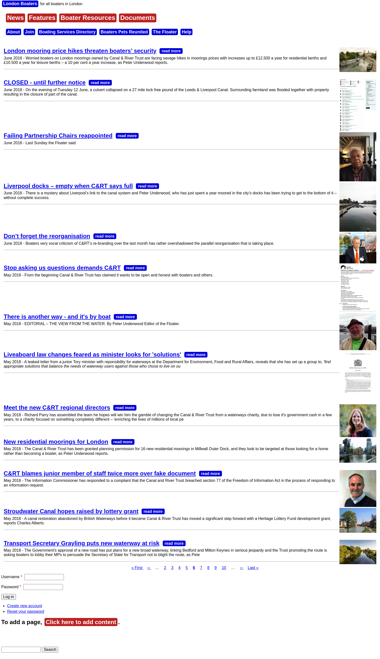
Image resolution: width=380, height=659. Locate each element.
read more (170, 51)
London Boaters (20, 3)
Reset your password (25, 611)
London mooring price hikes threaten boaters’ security (80, 50)
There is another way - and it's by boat (57, 316)
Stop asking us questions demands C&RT (62, 267)
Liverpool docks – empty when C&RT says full (68, 186)
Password (9, 587)
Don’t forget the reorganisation (47, 236)
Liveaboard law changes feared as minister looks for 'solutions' (92, 354)
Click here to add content (81, 622)
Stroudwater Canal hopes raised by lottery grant (71, 511)
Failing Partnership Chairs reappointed (58, 135)
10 (224, 568)
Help (186, 31)
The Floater (165, 31)
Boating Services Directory (67, 31)
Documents (137, 17)
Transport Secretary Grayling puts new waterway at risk (82, 543)
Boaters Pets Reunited (124, 31)
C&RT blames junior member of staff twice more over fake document (100, 473)
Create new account (24, 606)
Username (10, 577)
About (13, 31)
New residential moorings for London (56, 441)
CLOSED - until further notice (45, 82)
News (15, 17)
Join (29, 31)
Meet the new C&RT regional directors (57, 407)
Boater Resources (87, 17)
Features (42, 17)
